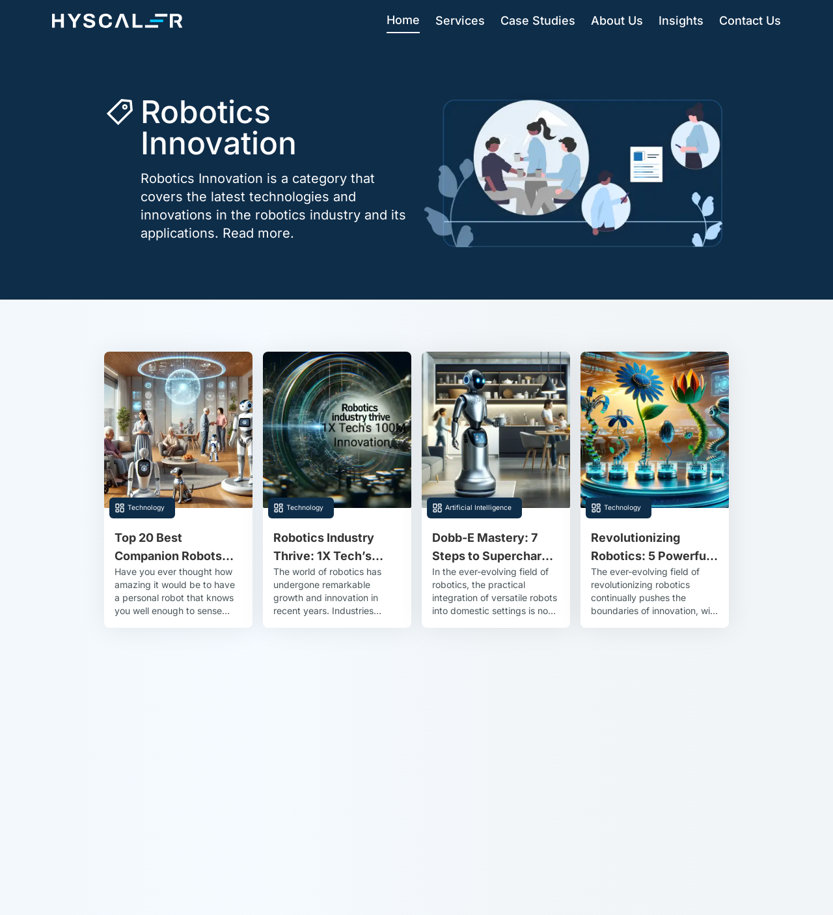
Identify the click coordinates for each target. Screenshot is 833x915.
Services (460, 20)
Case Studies (537, 20)
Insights (681, 20)
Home (403, 20)
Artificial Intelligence (478, 507)
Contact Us (750, 20)
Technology (146, 507)
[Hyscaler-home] (117, 20)
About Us (617, 20)
